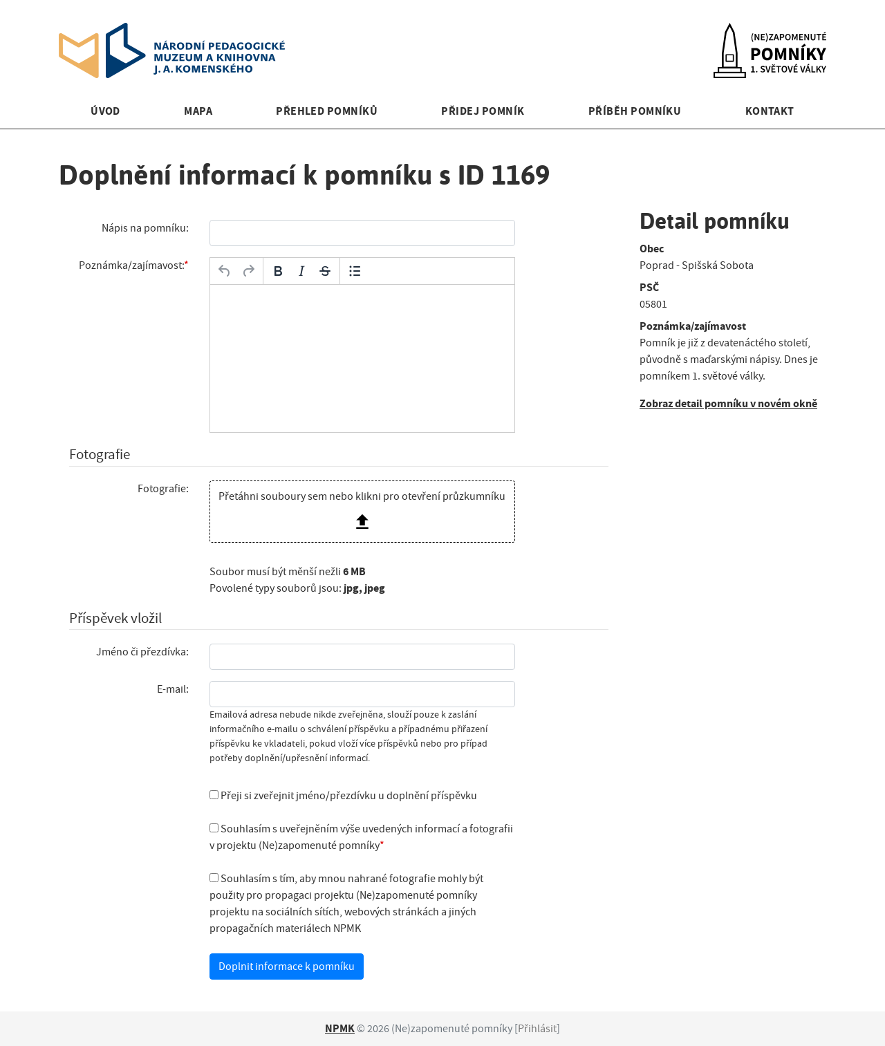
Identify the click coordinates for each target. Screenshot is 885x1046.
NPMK (340, 1028)
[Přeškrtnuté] (325, 271)
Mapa (198, 111)
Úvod (105, 111)
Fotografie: (163, 489)
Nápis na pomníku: (145, 228)
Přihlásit (537, 1029)
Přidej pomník (482, 111)
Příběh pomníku (635, 111)
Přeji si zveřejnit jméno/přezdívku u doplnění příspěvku (343, 796)
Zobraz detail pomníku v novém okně (728, 403)
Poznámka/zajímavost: (131, 265)
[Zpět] (224, 271)
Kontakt (769, 111)
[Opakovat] (248, 271)
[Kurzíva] (301, 271)
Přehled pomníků (327, 111)
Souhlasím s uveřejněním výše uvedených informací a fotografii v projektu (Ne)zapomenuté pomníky (361, 837)
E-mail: (173, 689)
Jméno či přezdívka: (142, 652)
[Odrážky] (354, 271)
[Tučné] (278, 271)
